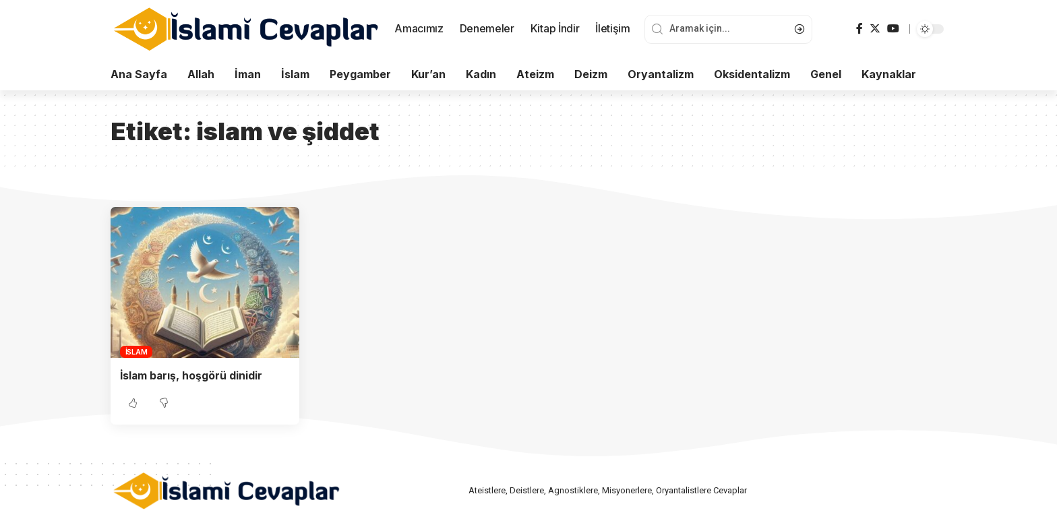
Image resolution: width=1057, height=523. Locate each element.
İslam (136, 352)
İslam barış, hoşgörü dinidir (192, 375)
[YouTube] (893, 29)
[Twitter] (875, 29)
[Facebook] (859, 29)
